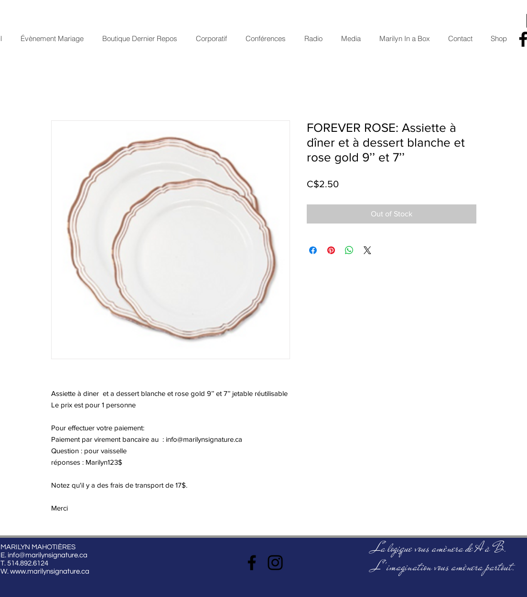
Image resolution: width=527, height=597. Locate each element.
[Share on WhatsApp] (349, 250)
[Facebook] (252, 563)
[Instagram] (275, 563)
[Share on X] (367, 250)
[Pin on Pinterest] (331, 250)
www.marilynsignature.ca (49, 571)
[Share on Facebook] (313, 250)
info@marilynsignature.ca (47, 555)
